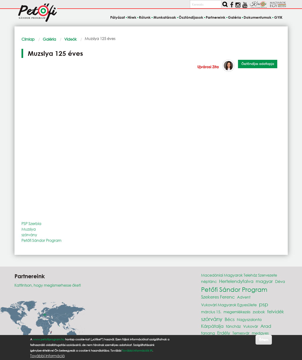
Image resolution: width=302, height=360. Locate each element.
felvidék (275, 311)
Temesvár (240, 333)
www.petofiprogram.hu (48, 339)
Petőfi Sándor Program (41, 240)
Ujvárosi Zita (208, 66)
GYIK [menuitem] (278, 17)
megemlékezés (237, 311)
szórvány (29, 234)
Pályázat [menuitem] (117, 17)
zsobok (259, 311)
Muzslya (28, 229)
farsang (208, 333)
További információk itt (137, 351)
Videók (70, 39)
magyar (264, 281)
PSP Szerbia (31, 223)
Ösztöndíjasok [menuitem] (191, 17)
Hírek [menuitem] (132, 17)
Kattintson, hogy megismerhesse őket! (47, 285)
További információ (47, 356)
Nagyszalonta (249, 319)
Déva (280, 281)
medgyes (260, 333)
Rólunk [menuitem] (145, 17)
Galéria (49, 39)
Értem (263, 339)
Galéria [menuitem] (234, 17)
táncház (233, 326)
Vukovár (250, 326)
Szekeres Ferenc (218, 296)
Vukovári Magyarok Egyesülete (229, 304)
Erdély (223, 332)
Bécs (229, 319)
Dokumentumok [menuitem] (257, 17)
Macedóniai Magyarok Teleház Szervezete (239, 275)
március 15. (211, 311)
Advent (243, 297)
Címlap (28, 39)
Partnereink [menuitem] (215, 17)
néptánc (209, 281)
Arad (265, 326)
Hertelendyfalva (236, 281)
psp (263, 304)
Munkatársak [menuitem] (164, 17)
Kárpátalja (212, 326)
